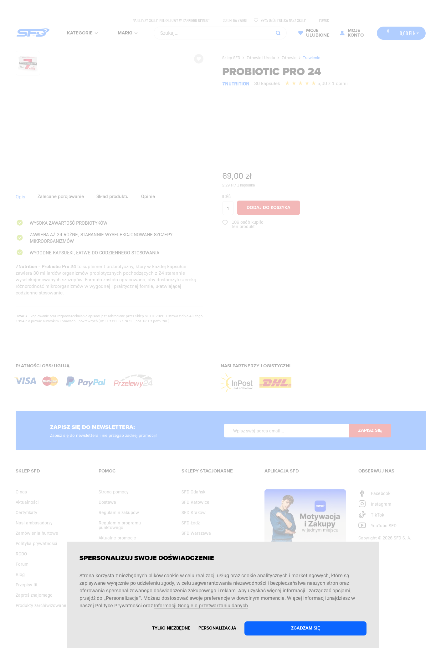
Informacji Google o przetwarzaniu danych (201, 605)
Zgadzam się (305, 628)
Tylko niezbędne (171, 628)
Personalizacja (217, 628)
